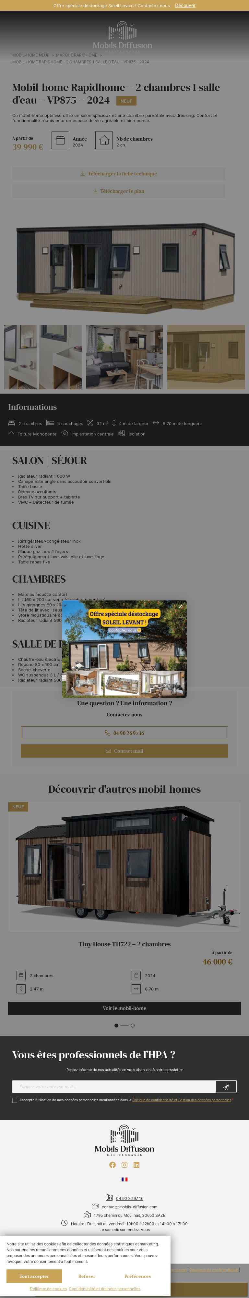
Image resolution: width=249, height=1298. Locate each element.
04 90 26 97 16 (124, 733)
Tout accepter (34, 1276)
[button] (116, 1025)
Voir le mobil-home (124, 1008)
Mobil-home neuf (30, 55)
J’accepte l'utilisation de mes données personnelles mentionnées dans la (125, 1100)
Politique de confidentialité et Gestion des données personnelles (181, 1100)
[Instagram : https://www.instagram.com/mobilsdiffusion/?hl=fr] (124, 1165)
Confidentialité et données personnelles (104, 1288)
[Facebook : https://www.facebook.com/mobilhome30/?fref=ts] (112, 1165)
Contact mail (124, 751)
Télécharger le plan (119, 191)
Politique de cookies (48, 1288)
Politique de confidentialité (214, 1270)
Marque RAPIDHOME (76, 55)
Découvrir (185, 5)
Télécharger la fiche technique (119, 173)
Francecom (176, 1270)
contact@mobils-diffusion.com (129, 1206)
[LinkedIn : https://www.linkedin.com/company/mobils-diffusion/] (136, 1165)
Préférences (137, 1276)
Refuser (87, 1276)
